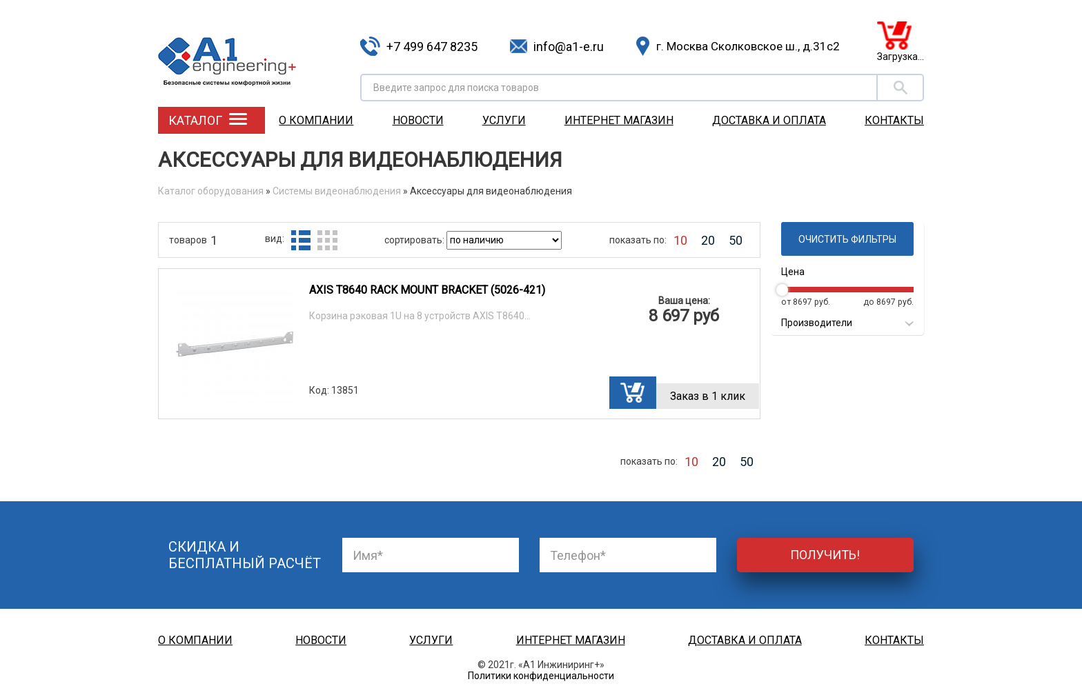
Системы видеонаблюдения (337, 191)
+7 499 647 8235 (432, 46)
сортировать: (415, 239)
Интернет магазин (618, 120)
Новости (418, 120)
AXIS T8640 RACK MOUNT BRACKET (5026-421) (427, 289)
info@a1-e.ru (568, 46)
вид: (274, 238)
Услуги (504, 120)
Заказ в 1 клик (707, 396)
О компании (316, 120)
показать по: (638, 239)
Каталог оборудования (211, 191)
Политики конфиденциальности (541, 675)
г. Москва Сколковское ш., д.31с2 (748, 46)
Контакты (894, 120)
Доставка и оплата (769, 120)
